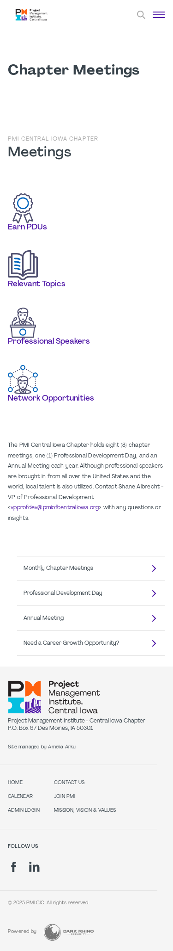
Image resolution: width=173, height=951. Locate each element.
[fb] (13, 867)
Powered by (22, 931)
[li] (34, 867)
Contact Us (69, 782)
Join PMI (64, 796)
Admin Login (24, 810)
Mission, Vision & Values (85, 810)
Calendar (20, 796)
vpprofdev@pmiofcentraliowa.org (55, 508)
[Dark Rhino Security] (69, 932)
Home (15, 782)
